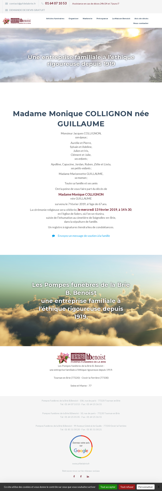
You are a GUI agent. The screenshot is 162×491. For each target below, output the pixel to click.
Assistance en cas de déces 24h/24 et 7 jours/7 (95, 3)
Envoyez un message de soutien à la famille (81, 235)
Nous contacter (140, 23)
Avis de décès (141, 18)
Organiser (73, 18)
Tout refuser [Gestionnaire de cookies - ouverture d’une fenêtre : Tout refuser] (127, 486)
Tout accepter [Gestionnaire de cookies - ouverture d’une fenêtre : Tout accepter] (107, 486)
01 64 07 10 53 (56, 3)
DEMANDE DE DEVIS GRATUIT (27, 9)
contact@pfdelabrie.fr (22, 3)
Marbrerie (87, 18)
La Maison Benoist (121, 18)
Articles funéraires (55, 18)
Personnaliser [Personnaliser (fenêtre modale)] (145, 486)
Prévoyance (102, 18)
